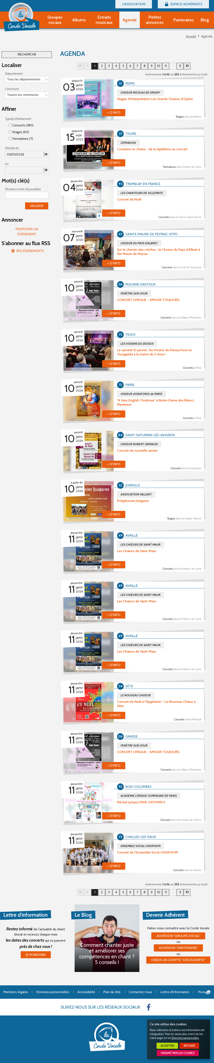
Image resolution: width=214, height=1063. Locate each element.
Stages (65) (19, 132)
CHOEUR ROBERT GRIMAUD (139, 444)
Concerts (179, 217)
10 (158, 66)
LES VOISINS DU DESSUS (137, 344)
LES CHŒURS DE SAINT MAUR (140, 544)
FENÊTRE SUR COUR (134, 293)
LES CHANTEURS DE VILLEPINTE (142, 193)
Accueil (191, 36)
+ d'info (113, 112)
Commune (12, 89)
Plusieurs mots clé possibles (23, 189)
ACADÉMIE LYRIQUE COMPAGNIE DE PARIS (149, 796)
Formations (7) (21, 139)
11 (166, 66)
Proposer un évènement (26, 231)
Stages (188, 116)
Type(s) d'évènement (18, 119)
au (7, 164)
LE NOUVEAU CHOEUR (136, 695)
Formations (182, 166)
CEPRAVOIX (128, 143)
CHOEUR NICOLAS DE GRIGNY (140, 92)
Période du (12, 148)
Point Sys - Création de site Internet (204, 992)
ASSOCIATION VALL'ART (136, 494)
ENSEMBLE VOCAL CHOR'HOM (140, 846)
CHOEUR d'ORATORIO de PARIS (141, 394)
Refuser (189, 1045)
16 (187, 66)
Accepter (167, 1045)
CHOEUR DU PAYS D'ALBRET (139, 243)
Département (14, 74)
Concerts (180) (21, 125)
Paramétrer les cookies (178, 1053)
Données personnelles (185, 1038)
